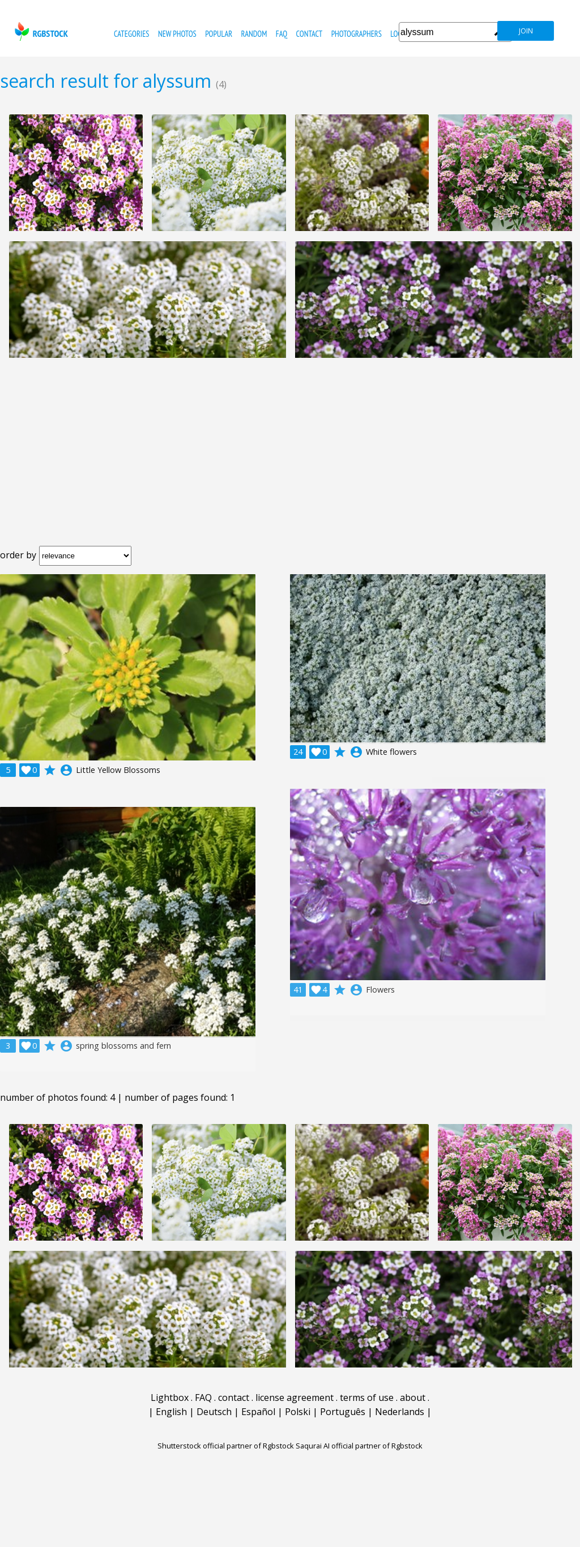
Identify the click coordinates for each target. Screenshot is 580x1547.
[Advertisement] (290, 461)
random (254, 33)
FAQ (281, 33)
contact (309, 33)
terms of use (367, 1397)
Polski (297, 1411)
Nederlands (399, 1411)
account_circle (66, 770)
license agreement (294, 1397)
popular (218, 33)
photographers (356, 33)
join (526, 31)
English (171, 1411)
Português (342, 1411)
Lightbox (170, 1397)
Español (258, 1411)
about (412, 1397)
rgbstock (40, 31)
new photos (177, 33)
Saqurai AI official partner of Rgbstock (359, 1446)
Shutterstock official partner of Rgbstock (225, 1446)
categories (131, 33)
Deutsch (214, 1411)
